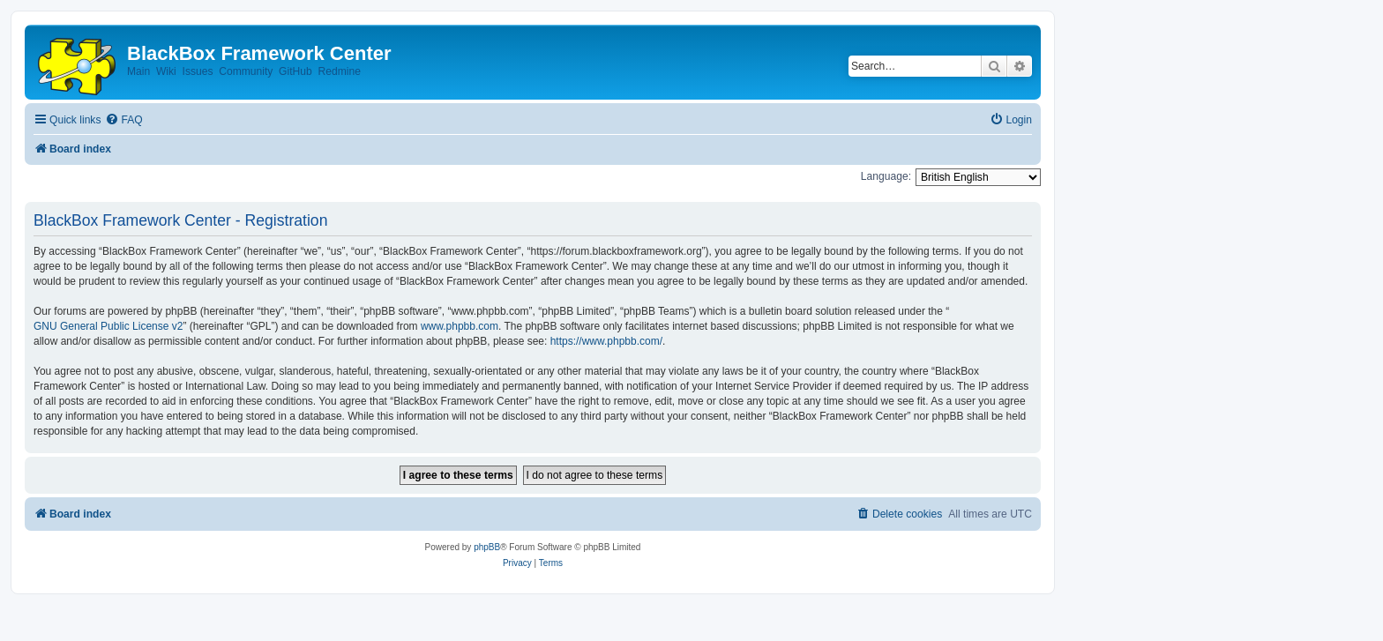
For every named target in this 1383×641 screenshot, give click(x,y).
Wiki (166, 71)
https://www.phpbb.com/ (606, 341)
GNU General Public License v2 (108, 326)
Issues (198, 71)
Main (138, 71)
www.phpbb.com (459, 326)
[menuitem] (123, 120)
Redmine (339, 71)
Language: (886, 176)
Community (246, 71)
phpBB (487, 547)
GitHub (295, 71)
